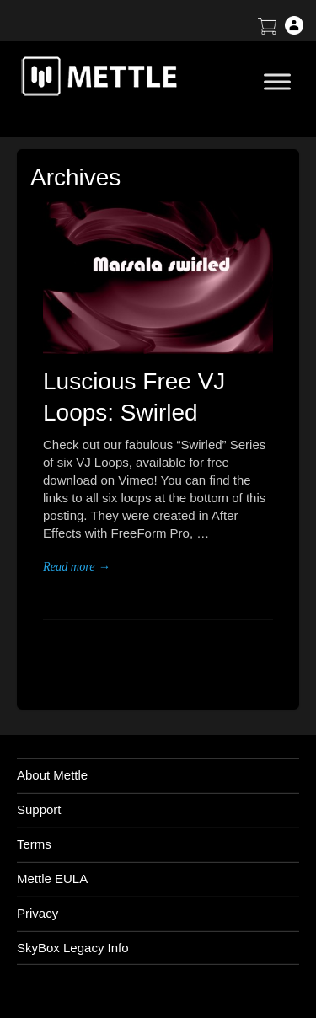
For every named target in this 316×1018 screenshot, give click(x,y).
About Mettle (52, 775)
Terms (34, 844)
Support (39, 809)
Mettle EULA (52, 878)
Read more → (76, 566)
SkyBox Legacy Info (73, 947)
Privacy (37, 913)
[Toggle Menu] (277, 81)
